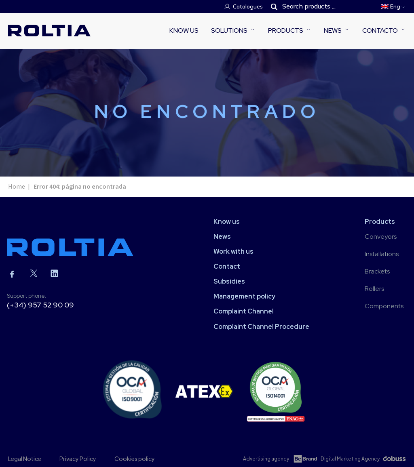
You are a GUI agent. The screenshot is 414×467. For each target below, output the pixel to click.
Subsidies (229, 281)
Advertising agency (266, 459)
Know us (184, 30)
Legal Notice (24, 458)
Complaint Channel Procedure (261, 326)
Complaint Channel (243, 311)
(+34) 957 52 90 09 (40, 304)
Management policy (244, 296)
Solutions (229, 30)
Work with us (233, 251)
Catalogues (248, 6)
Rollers (374, 288)
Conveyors (381, 236)
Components (384, 306)
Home (16, 186)
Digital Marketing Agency (350, 459)
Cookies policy (134, 458)
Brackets (377, 271)
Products (285, 30)
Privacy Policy (77, 458)
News (333, 30)
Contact (226, 266)
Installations (382, 254)
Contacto (380, 30)
